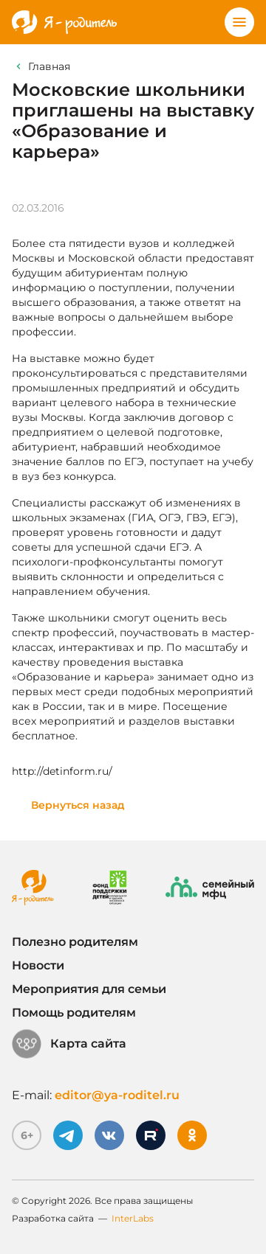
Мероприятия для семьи (89, 989)
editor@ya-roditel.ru (117, 1095)
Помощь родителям (74, 1013)
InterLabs (133, 1218)
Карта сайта (69, 1044)
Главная (49, 66)
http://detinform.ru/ (62, 771)
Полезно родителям (75, 942)
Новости (38, 965)
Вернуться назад (78, 805)
